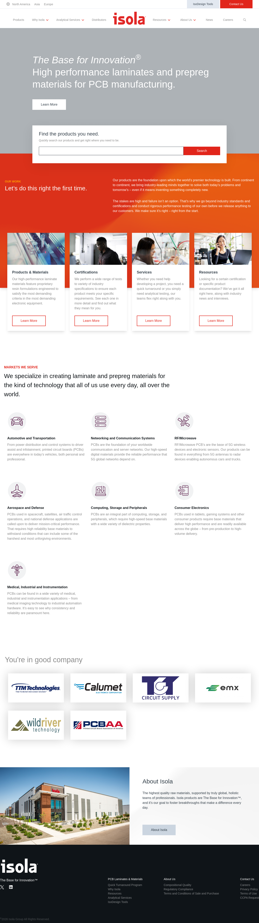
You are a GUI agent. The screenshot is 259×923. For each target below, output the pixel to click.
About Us (188, 20)
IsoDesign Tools (203, 4)
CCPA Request (249, 897)
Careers (228, 19)
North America (21, 4)
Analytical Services (70, 20)
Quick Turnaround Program (125, 885)
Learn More (49, 104)
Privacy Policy (249, 889)
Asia (37, 4)
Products (18, 19)
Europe (48, 4)
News (209, 19)
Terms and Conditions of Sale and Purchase (191, 893)
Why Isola (40, 20)
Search (202, 151)
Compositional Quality (177, 885)
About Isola (159, 830)
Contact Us (236, 4)
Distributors (99, 19)
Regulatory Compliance (178, 889)
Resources (161, 20)
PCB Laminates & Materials (125, 879)
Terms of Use (248, 893)
